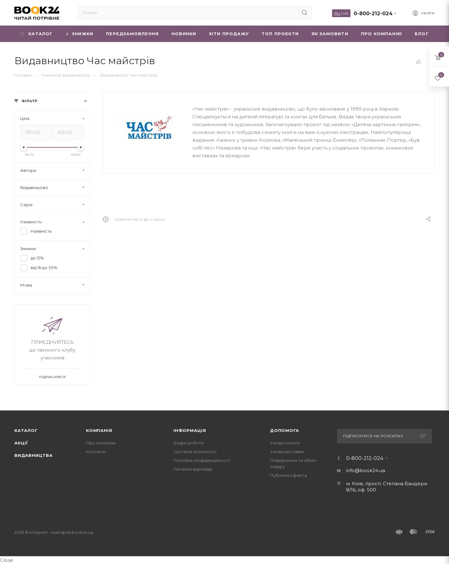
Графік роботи (188, 442)
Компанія (99, 430)
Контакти (96, 451)
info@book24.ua (365, 470)
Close (6, 560)
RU (337, 13)
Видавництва (33, 455)
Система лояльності (194, 451)
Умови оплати (285, 442)
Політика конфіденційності (201, 460)
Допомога (284, 430)
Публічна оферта (288, 475)
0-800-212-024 (373, 14)
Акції (21, 442)
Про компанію (101, 442)
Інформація (189, 430)
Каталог (26, 430)
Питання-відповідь (192, 469)
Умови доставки (287, 451)
